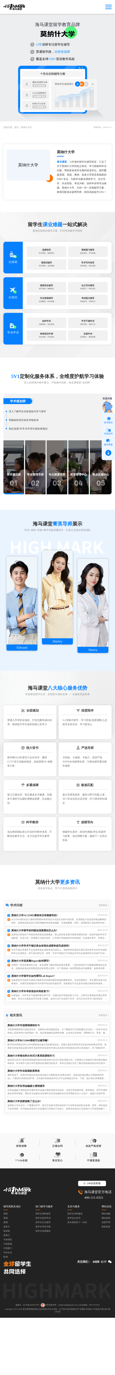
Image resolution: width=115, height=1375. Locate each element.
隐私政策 (106, 1284)
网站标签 (106, 1275)
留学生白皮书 (73, 1275)
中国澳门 (7, 1305)
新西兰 (6, 1292)
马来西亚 (7, 1297)
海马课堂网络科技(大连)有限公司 (36, 1366)
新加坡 (6, 1288)
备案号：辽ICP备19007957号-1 (27, 1362)
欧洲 (5, 1314)
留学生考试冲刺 (43, 1284)
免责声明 (106, 1279)
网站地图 (106, 1271)
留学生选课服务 (43, 1288)
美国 (5, 1275)
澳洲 (5, 1279)
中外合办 (7, 1310)
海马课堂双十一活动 (77, 1279)
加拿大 (6, 1284)
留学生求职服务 (75, 1271)
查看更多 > (104, 942)
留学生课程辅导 (43, 1271)
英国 (5, 1271)
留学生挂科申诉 (43, 1275)
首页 (16, 127)
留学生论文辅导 (43, 1279)
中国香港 (7, 1301)
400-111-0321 (93, 1255)
